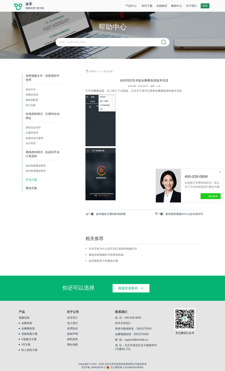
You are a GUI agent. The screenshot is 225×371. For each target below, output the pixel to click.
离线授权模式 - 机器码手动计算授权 (42, 154)
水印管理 (31, 143)
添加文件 (31, 89)
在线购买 (161, 5)
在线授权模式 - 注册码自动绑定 (42, 116)
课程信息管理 (33, 127)
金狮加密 (26, 323)
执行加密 (31, 105)
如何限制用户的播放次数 (103, 260)
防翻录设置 (32, 94)
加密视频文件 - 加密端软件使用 (42, 77)
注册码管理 (32, 132)
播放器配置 (32, 99)
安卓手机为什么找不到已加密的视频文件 (113, 248)
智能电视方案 (29, 333)
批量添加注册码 (34, 138)
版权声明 (72, 333)
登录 (205, 5)
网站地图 (72, 344)
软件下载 (147, 5)
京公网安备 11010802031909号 (125, 367)
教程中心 (176, 5)
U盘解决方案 (29, 339)
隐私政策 (72, 339)
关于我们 (191, 5)
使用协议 (72, 328)
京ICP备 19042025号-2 (93, 367)
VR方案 (25, 344)
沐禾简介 (72, 317)
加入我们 (72, 323)
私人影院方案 (29, 350)
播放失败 (31, 188)
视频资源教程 (128, 288)
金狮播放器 (28, 328)
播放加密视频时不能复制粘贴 (106, 254)
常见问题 (31, 179)
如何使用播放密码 (36, 170)
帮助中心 (92, 71)
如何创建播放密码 (36, 165)
